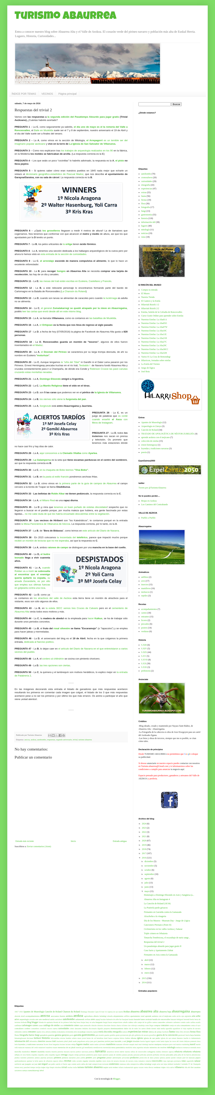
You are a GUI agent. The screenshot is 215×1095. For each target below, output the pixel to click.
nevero (117, 1052)
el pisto (119, 160)
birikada (24, 1022)
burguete (99, 1022)
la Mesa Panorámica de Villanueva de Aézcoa (45, 524)
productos (134, 1057)
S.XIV (144, 648)
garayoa (65, 1035)
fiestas (144, 200)
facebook (165, 1032)
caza (61, 1025)
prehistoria (145, 671)
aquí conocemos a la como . (69, 453)
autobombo (41, 739)
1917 (17, 1012)
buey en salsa (90, 1022)
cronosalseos (146, 177)
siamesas (123, 1064)
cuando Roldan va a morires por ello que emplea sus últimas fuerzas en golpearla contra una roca (32, 577)
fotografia (145, 207)
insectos (144, 584)
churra (118, 1025)
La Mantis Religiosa (51, 385)
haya (192, 1035)
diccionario (93, 1029)
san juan (34, 1064)
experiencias (146, 188)
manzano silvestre (122, 1044)
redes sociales (77, 1061)
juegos (129, 1041)
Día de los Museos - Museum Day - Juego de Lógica (167, 920)
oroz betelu (27, 1055)
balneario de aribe (112, 1019)
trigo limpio (50, 1067)
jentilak (107, 1041)
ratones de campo (58, 547)
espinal (95, 1032)
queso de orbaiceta (45, 1061)
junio (147, 887)
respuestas (51, 739)
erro (75, 1032)
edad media (161, 1029)
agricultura (88, 1016)
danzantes (78, 1029)
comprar (157, 1025)
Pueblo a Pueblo (148, 517)
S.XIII (144, 645)
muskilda (41, 1051)
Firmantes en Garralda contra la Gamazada (162, 912)
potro (94, 1058)
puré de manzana (188, 1058)
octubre (148, 870)
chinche (94, 1025)
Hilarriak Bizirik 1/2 (150, 304)
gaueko (107, 1035)
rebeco (61, 1061)
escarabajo (81, 1032)
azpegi (97, 1019)
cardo (188, 1022)
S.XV (143, 656)
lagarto (147, 1041)
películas (143, 1055)
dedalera (85, 1029)
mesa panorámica (118, 1047)
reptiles (144, 595)
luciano (62, 1044)
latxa (198, 1041)
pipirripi (43, 1058)
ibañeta (127, 1038)
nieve (122, 1051)
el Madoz (38, 345)
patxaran (137, 1055)
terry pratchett (25, 1067)
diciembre (149, 861)
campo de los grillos (144, 1022)
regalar (85, 1061)
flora (143, 203)
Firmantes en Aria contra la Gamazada (160, 954)
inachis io (187, 1038)
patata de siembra (115, 1055)
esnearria (89, 1032)
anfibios (144, 577)
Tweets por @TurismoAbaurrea (152, 487)
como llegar (149, 1025)
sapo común (72, 1064)
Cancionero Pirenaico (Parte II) (157, 925)
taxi (162, 1064)
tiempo (32, 1067)
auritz (52, 1019)
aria (193, 1016)
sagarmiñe (190, 1061)
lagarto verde (155, 1041)
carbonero (169, 1022)
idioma (133, 1038)
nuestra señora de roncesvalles (136, 1052)
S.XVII (144, 659)
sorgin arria (156, 1064)
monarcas (186, 1047)
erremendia (69, 1032)
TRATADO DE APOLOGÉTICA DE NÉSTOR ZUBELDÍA (167, 433)
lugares (144, 226)
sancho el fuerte (61, 1064)
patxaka (130, 1055)
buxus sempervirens (115, 1022)
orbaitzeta (187, 1051)
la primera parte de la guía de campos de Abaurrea (88, 483)
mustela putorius (57, 1052)
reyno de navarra (113, 1061)
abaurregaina (181, 1011)
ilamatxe (180, 1038)
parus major (98, 1055)
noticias (144, 233)
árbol (42, 1070)
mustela (48, 1052)
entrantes (145, 616)
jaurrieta (101, 1041)
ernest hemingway (149, 445)
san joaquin (26, 1064)
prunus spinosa (159, 1058)
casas (40, 1025)
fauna (143, 196)
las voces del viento (177, 1041)
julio (146, 882)
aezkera (69, 1016)
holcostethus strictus (58, 1038)
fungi (143, 211)
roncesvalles (157, 1061)
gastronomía (146, 214)
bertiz (192, 1019)
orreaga (64, 1054)
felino (177, 1032)
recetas (67, 1060)
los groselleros (51, 230)
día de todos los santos (137, 1029)
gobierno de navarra (142, 1035)
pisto (78, 1058)
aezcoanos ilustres (58, 1016)
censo (76, 1025)
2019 (144, 845)
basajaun (125, 1019)
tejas (165, 1064)
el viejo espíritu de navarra (190, 1029)
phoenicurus (196, 1055)
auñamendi (79, 1019)
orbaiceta (178, 1051)
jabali (66, 1041)
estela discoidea (105, 1031)
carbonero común (179, 1022)
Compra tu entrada (149, 290)
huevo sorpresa (113, 1038)
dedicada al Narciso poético (39, 642)
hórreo (122, 1038)
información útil (148, 222)
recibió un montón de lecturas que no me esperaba (42, 540)
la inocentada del (72, 537)
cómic (72, 1029)
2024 (144, 823)
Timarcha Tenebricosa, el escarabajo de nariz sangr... (167, 937)
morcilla (18, 1051)
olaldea (158, 1052)
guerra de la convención (167, 1035)
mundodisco (26, 1052)
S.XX (143, 663)
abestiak (17, 1016)
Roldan (127, 1011)
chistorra (100, 1025)
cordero (27, 1028)
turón (110, 1067)
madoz (86, 1044)
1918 (21, 1012)
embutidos (18, 1032)
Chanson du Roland (71, 1011)
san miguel (43, 1064)
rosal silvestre (62, 628)
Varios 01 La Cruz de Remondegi (155, 356)
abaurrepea (195, 1011)
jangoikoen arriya (83, 1041)
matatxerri (42, 1047)
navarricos (110, 1052)
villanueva (179, 1067)
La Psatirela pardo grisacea (156, 907)
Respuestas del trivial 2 (154, 942)
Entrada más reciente (24, 841)
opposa (171, 1052)
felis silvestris (185, 1032)
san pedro (51, 1064)
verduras (145, 631)
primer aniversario (113, 1058)
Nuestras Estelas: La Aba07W (154, 327)
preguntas (101, 1057)
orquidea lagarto (54, 1055)
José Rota (145, 371)
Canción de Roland (149, 430)
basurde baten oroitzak (143, 1019)
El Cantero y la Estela (150, 301)
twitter (115, 1067)
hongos (61, 271)
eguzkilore (176, 1029)
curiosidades (146, 181)
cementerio (68, 1025)
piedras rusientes (21, 1058)
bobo (71, 1022)
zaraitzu (197, 1067)
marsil (192, 1044)
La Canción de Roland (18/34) (157, 903)
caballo (125, 1022)
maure (55, 1047)
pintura (37, 1058)
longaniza (56, 1044)
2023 (144, 828)
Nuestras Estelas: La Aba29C (154, 345)
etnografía (145, 185)
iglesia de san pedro (152, 1038)
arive (17, 1019)
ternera (17, 1067)
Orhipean (47, 325)
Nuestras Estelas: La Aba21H (154, 338)
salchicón (18, 1064)
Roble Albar (58, 493)
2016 (144, 857)
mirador (146, 1047)
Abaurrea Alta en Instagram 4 (157, 899)
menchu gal (80, 1047)
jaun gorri (93, 1041)
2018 (144, 849)
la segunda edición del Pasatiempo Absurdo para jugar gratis (83, 116)
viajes (163, 1067)
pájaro (198, 1058)
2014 (144, 982)
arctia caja (180, 1016)
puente (168, 1058)
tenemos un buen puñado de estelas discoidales (80, 507)
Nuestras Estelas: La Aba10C (154, 330)
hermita (197, 1035)
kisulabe (136, 1041)
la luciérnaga (110, 298)
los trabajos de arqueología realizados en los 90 (87, 150)
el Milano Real (47, 500)
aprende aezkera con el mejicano (155, 437)
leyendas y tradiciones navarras (155, 448)
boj (74, 1022)
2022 (144, 832)
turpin (105, 1067)
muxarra (67, 1052)
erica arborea (46, 1032)
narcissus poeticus (88, 1052)
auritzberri (58, 1019)
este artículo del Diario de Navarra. (101, 530)
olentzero (165, 1052)
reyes (104, 1061)
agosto (147, 878)
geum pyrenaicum (122, 1035)
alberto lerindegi (99, 1016)
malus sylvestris (100, 1044)
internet (49, 1041)
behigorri (180, 1019)
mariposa (158, 1044)
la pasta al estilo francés (56, 476)
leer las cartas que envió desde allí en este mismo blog (51, 311)
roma (136, 1061)
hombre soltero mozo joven (76, 1038)
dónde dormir (151, 1029)
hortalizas (100, 1038)
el (41, 325)
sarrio (79, 1064)
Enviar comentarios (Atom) (39, 846)
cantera (154, 1022)
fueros (31, 1035)
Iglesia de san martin (115, 1012)
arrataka (32, 1019)
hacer (95, 618)
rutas (143, 237)
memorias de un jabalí (66, 1047)
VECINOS (47, 93)
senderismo (114, 1064)
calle (135, 1022)
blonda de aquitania (46, 1022)
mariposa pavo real (169, 1044)
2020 (144, 840)
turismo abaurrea (85, 739)
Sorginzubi (45, 406)
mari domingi (143, 1044)
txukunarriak (128, 1067)
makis (92, 1044)
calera (130, 1022)
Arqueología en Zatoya (151, 426)
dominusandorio (117, 1028)
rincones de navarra (127, 1061)
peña (175, 1055)
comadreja (141, 1025)
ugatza (136, 1067)
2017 (144, 853)
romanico (141, 1061)
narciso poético (75, 1052)
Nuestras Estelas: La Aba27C (154, 342)
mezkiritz (129, 1047)
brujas (83, 1022)
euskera (125, 1032)
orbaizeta (196, 1051)
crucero (49, 1029)
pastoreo (106, 1055)
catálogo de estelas (51, 1025)
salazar (197, 1061)
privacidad (125, 1058)
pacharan (82, 1055)
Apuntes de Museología (151, 422)
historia (144, 218)
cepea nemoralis (85, 1025)
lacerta (142, 1041)
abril (146, 960)
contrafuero (19, 1028)
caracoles (161, 1022)
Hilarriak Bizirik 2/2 (150, 308)
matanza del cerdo (31, 1047)
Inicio (73, 841)
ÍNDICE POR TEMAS (24, 93)
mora (198, 1047)
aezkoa (33, 739)
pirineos (57, 1057)
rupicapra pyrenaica (174, 1061)
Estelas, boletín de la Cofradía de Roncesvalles (161, 312)
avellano (88, 1019)
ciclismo (124, 1025)
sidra (128, 1064)
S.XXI (144, 667)
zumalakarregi (33, 1070)
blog (29, 1022)
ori (21, 1055)
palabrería (89, 1055)
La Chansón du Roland (73, 291)
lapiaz (167, 1041)
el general (84, 308)
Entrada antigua (120, 841)
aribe (198, 1016)
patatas (124, 1055)
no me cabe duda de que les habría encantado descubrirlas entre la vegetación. (67, 513)
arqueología (24, 1019)
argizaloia (188, 1016)
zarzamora (18, 1070)
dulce (126, 1028)
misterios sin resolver (158, 1047)
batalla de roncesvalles (161, 1019)
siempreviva (134, 1064)
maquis (131, 1044)
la (67, 244)
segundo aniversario (64, 739)
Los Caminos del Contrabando (154, 504)
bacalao (103, 1019)
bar (120, 1019)
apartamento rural (137, 1016)
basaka (131, 1019)
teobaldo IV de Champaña (191, 1064)
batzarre (173, 1019)
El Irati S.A (103, 1012)
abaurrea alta (149, 1011)
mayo (147, 891)
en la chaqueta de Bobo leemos (64, 470)
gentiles (112, 1035)
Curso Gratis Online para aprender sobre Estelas (162, 315)
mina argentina (138, 1047)
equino (39, 1032)
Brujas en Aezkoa (149, 501)
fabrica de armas (155, 1032)
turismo (81, 1067)
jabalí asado (72, 1041)
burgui (105, 1022)
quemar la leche (32, 1061)
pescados (145, 624)
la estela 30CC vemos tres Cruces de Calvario (72, 608)
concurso (165, 1025)
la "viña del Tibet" (70, 362)
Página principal (67, 93)
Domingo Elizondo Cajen (90, 1012)
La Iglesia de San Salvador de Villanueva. (92, 143)
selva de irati (86, 1064)
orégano (71, 1055)
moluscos (145, 592)
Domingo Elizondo (50, 379)
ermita (53, 1032)
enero (147, 973)
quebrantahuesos (20, 1061)
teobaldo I (177, 1064)
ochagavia (151, 1051)
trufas (75, 1067)
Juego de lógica (148, 368)
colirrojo (134, 1025)
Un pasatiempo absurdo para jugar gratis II (162, 946)
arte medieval (44, 1019)
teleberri (170, 1064)
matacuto (21, 1047)
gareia (71, 1035)
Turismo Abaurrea (65, 16)
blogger (35, 1022)
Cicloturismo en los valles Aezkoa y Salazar (163, 929)
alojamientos (118, 1016)
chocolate (107, 1025)
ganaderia (44, 1035)
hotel (105, 1038)
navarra (100, 1051)
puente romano (176, 1058)
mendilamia (89, 1047)
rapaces (55, 1061)
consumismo (185, 1025)
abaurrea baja (165, 1011)
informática (34, 1041)
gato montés (99, 1035)
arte (37, 1019)
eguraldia (169, 1029)
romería (148, 1061)
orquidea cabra (43, 1055)
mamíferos (145, 588)
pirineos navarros (69, 1058)
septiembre (149, 874)
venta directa (148, 1067)
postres (144, 627)
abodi (23, 1016)
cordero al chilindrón (53, 658)
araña (174, 1016)
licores (144, 620)
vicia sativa (170, 1067)
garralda (77, 1035)
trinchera (58, 1067)
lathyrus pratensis (190, 1041)
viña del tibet (189, 1067)
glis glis (131, 1035)
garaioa (58, 1035)
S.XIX (144, 652)
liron (50, 1044)
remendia (92, 1061)
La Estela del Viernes (150, 364)
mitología (145, 229)
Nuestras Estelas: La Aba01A (154, 319)
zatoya (24, 1070)
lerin (16, 1044)
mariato (151, 1044)
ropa (164, 1061)
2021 (144, 836)
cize (129, 1025)
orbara (17, 1055)
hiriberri (37, 1038)
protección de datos (147, 1058)
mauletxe (49, 1047)
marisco (179, 1044)
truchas (70, 1067)
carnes (144, 613)
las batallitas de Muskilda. (103, 318)
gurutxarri (181, 1035)
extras (143, 192)
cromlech (43, 1029)
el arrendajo (47, 261)
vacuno (141, 1067)
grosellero (152, 1035)
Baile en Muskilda (43, 130)
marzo (147, 964)
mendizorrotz (98, 1047)
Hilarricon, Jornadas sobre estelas (156, 360)
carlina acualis (195, 1022)
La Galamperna (42, 459)
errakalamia (61, 1032)
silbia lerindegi (145, 1064)
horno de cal (91, 1038)
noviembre (149, 865)
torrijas (38, 1067)
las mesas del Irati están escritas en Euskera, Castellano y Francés (75, 281)
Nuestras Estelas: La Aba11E (154, 334)
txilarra (121, 1067)
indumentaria (196, 1038)
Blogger (116, 1078)
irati (54, 1041)
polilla (83, 1058)
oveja (76, 1055)
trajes (43, 1067)
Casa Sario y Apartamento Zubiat (158, 950)
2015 (144, 978)
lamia (162, 1041)
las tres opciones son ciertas (55, 665)
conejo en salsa (174, 1025)
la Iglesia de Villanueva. (108, 392)
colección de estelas (150, 441)
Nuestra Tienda (148, 297)
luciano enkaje (71, 1044)
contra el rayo (195, 1025)
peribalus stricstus (159, 1055)
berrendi (187, 1019)
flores (17, 1035)
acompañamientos (149, 609)
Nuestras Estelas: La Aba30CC (154, 349)
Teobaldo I (84, 365)
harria (188, 1035)
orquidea (34, 1055)
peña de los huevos (184, 1055)
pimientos (30, 1058)
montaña (193, 1047)
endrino (25, 1032)
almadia (110, 1016)
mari (136, 1044)
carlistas (18, 1025)
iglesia (140, 1038)
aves (143, 581)
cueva (55, 1028)
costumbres (35, 1029)
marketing (185, 1044)
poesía (144, 452)
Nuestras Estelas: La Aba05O (154, 323)
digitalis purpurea (103, 1029)
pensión (149, 1055)
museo (34, 1051)
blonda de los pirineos (61, 1022)
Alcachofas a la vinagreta (155, 916)
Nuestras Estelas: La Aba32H (154, 353)
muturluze (42, 355)
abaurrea (135, 1011)
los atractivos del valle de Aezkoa (53, 598)
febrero (147, 968)
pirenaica (50, 1058)
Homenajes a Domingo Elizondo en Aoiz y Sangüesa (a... (169, 895)
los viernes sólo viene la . (63, 399)
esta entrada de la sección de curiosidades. (64, 254)
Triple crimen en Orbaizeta (155, 933)
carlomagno (27, 1025)
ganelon (51, 1035)
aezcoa (27, 739)
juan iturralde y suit (118, 1041)
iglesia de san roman (168, 1038)
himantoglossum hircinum (24, 1038)
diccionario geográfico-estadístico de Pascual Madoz (54, 174)
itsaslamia (59, 1041)
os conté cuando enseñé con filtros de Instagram (110, 419)
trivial (75, 739)
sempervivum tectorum (100, 1064)
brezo (78, 1022)
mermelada (107, 1047)
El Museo (145, 293)
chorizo (113, 1025)
